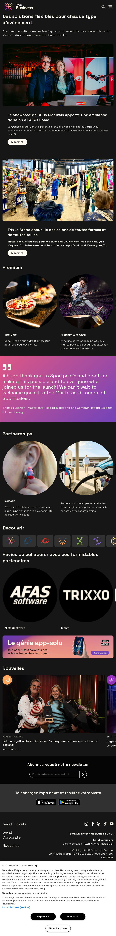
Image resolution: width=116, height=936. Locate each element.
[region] (58, 898)
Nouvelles (11, 845)
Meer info (17, 142)
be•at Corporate (12, 835)
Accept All (73, 916)
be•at (110, 833)
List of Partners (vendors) (16, 907)
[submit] (83, 774)
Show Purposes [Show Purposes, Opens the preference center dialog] (58, 928)
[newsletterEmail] (58, 774)
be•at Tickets (14, 824)
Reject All (43, 916)
